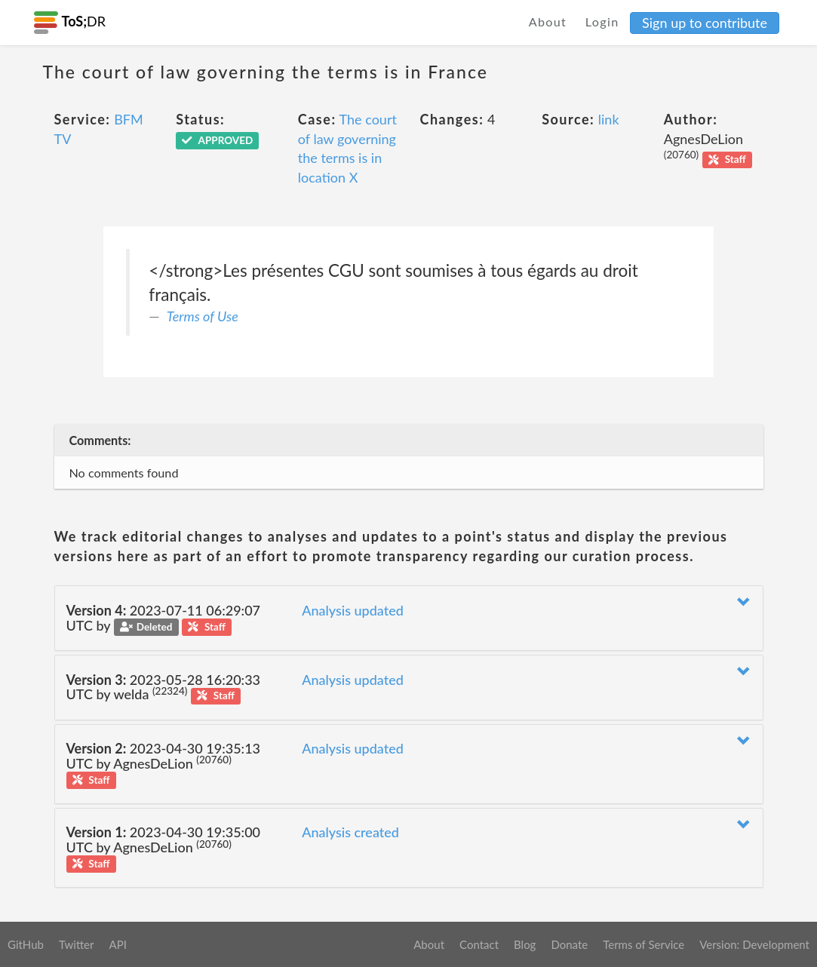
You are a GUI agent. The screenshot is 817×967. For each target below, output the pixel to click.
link (608, 119)
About (548, 21)
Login (602, 21)
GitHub (26, 944)
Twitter (76, 944)
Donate (569, 944)
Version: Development (754, 944)
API (117, 944)
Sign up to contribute (704, 22)
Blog (525, 944)
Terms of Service (643, 944)
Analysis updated (353, 610)
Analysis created (350, 832)
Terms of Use (202, 316)
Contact (479, 944)
